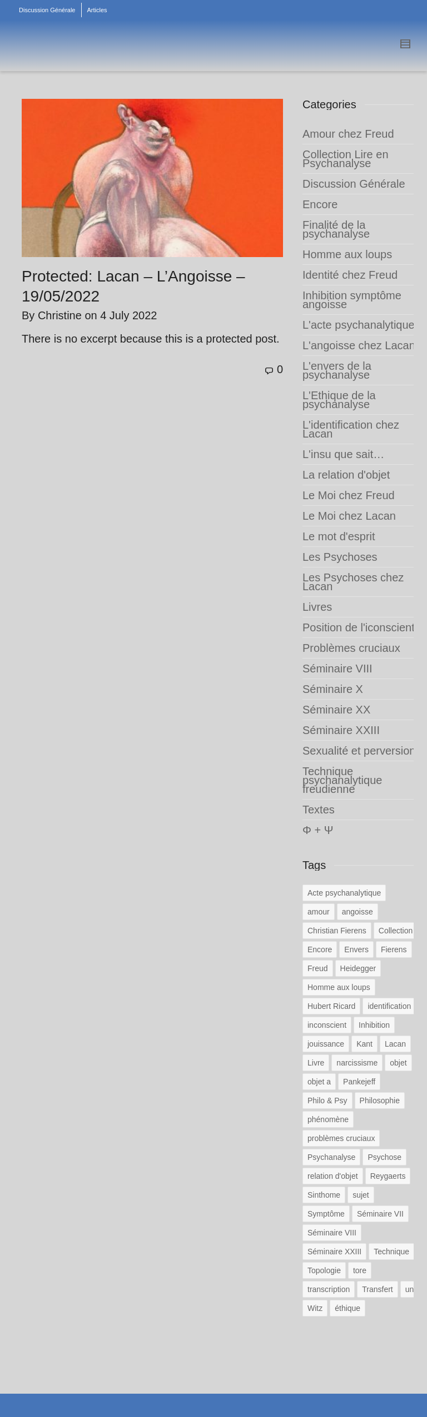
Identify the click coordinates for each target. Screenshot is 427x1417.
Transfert (377, 1289)
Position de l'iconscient (358, 627)
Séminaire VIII (337, 668)
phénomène (328, 1119)
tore (359, 1270)
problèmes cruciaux (341, 1138)
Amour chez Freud (348, 134)
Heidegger (358, 968)
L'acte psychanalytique (358, 325)
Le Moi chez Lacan (349, 516)
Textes (318, 809)
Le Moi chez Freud (348, 495)
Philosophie (380, 1100)
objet (398, 1062)
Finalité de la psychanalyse (336, 229)
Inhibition (374, 1025)
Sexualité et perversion (358, 751)
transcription (328, 1289)
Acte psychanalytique (344, 892)
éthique (347, 1308)
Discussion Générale (47, 10)
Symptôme (326, 1213)
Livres (317, 607)
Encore (319, 204)
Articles (97, 10)
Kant (364, 1043)
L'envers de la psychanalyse (336, 370)
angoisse (357, 911)
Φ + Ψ (317, 830)
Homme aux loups (347, 254)
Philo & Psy (327, 1100)
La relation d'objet (346, 475)
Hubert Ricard (331, 1006)
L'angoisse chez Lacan (358, 345)
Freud (317, 968)
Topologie (324, 1270)
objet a (319, 1081)
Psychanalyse (331, 1157)
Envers (356, 949)
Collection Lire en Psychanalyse (345, 158)
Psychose (384, 1157)
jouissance (325, 1043)
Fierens (394, 949)
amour (318, 911)
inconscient (326, 1025)
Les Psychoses (340, 557)
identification (389, 1006)
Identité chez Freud (350, 275)
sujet (360, 1194)
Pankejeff (359, 1081)
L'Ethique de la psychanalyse (339, 399)
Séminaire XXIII (341, 730)
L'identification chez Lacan (350, 429)
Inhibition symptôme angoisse (351, 299)
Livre (315, 1062)
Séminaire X (332, 689)
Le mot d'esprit (338, 536)
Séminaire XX (336, 710)
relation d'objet (332, 1176)
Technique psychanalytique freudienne (342, 780)
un (409, 1289)
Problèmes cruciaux (351, 648)
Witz (314, 1308)
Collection (396, 930)
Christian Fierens (336, 930)
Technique (391, 1251)
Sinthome (323, 1194)
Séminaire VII (380, 1213)
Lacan (395, 1043)
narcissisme (357, 1062)
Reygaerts (388, 1176)
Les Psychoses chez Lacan (353, 581)
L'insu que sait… (343, 454)
